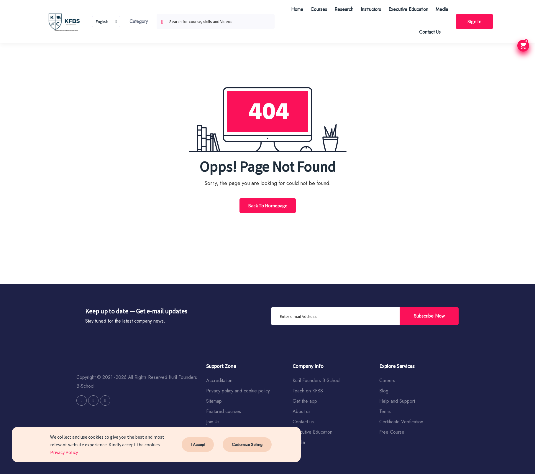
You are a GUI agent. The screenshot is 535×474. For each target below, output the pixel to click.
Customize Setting (247, 444)
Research (343, 9)
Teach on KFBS (308, 390)
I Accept (198, 444)
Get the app (305, 401)
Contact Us (430, 32)
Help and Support (397, 401)
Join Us (212, 421)
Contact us (303, 421)
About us (302, 411)
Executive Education (408, 9)
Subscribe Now (429, 316)
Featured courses (223, 411)
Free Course (391, 432)
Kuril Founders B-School (316, 380)
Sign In (474, 21)
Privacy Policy (64, 452)
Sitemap (214, 401)
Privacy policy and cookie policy (238, 390)
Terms (385, 411)
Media (442, 9)
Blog (383, 390)
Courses (319, 9)
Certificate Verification (401, 421)
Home (297, 9)
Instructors (371, 9)
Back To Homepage (267, 206)
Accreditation (219, 380)
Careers (387, 380)
